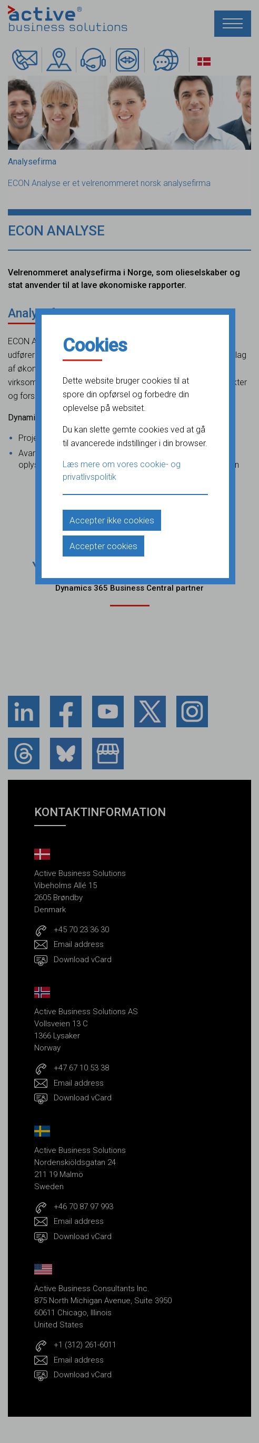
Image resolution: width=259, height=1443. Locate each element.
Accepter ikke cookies (111, 520)
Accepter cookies (103, 546)
